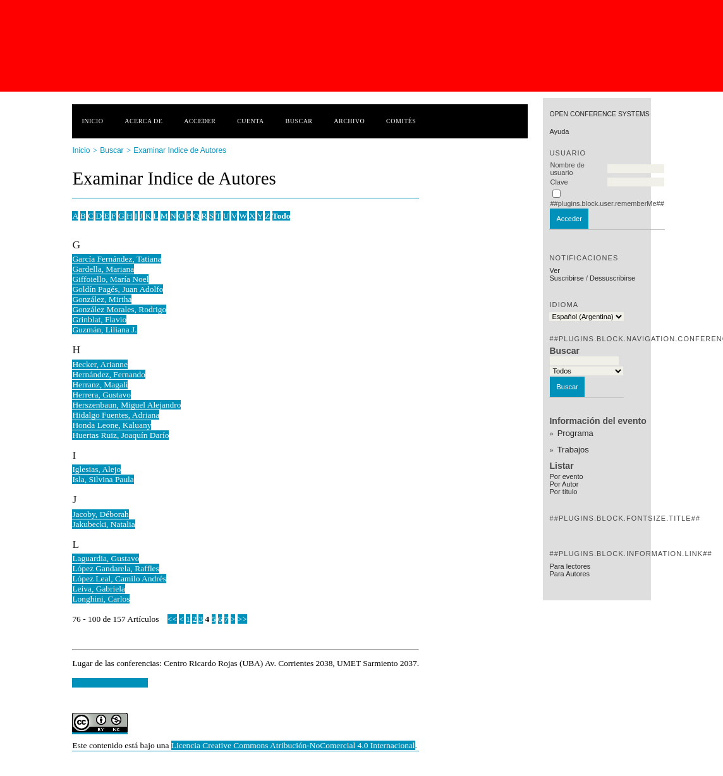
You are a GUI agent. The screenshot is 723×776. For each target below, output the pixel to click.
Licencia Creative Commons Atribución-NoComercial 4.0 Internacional (293, 745)
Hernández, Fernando (108, 374)
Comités (401, 121)
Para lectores (569, 566)
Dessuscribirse (612, 278)
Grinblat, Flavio (99, 319)
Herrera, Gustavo (101, 394)
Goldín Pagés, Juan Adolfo (117, 289)
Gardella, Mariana (103, 269)
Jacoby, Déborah (100, 514)
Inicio (92, 121)
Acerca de (143, 121)
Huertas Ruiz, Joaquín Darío (120, 435)
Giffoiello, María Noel (110, 279)
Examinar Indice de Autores (179, 150)
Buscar (299, 121)
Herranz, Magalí (100, 384)
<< (172, 619)
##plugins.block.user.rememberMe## (607, 203)
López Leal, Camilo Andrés (119, 578)
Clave (559, 182)
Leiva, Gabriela (98, 588)
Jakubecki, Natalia (103, 524)
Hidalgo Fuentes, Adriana (115, 415)
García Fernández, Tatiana (116, 259)
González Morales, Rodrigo (119, 309)
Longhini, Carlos (101, 598)
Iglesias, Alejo (96, 469)
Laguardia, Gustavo (105, 558)
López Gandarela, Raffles (115, 568)
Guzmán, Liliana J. (104, 329)
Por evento (566, 476)
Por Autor (563, 484)
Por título (563, 491)
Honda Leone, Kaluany (111, 425)
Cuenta (250, 121)
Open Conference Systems (599, 114)
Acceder (200, 121)
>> (242, 619)
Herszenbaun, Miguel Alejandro (126, 404)
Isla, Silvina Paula (102, 479)
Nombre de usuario (567, 168)
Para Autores (569, 574)
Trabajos (573, 449)
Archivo (349, 121)
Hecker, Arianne (100, 364)
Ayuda (559, 131)
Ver (554, 270)
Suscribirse (566, 278)
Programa (575, 433)
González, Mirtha (101, 299)
